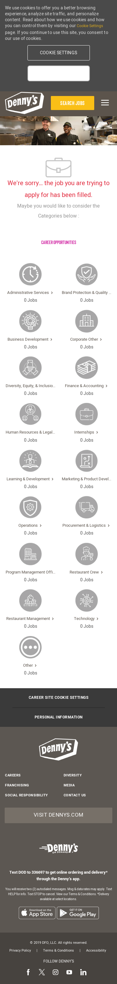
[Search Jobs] (72, 103)
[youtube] (69, 973)
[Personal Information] (58, 717)
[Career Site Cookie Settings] (58, 698)
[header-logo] (24, 103)
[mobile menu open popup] (104, 102)
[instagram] (55, 973)
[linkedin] (83, 973)
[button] (58, 52)
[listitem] (37, 912)
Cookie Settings (90, 26)
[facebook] (28, 973)
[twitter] (42, 973)
